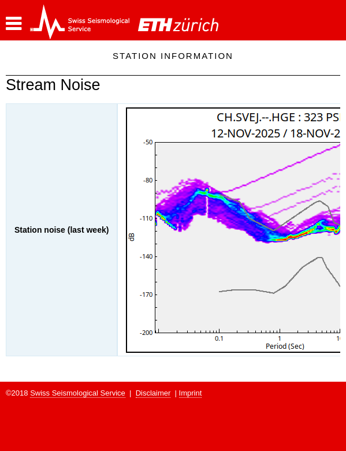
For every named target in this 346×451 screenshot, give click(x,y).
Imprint (190, 393)
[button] (13, 23)
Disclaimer (153, 393)
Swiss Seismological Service (77, 393)
